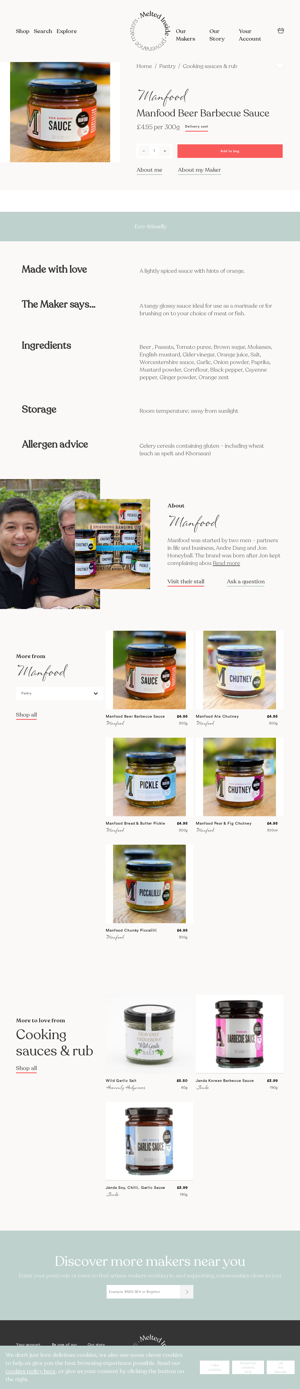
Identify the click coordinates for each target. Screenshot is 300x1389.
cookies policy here (30, 1371)
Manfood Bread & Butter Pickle (135, 823)
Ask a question (246, 581)
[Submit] (186, 1292)
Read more (226, 563)
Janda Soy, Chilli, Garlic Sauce (135, 1188)
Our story (96, 1345)
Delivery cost (196, 126)
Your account (28, 1345)
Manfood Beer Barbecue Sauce (135, 716)
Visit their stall (185, 581)
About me (149, 170)
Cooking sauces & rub (210, 66)
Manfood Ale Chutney (217, 716)
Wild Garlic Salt (121, 1081)
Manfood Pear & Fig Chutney (224, 823)
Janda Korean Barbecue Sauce (225, 1081)
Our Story (217, 35)
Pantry (168, 66)
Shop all (26, 715)
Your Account (250, 35)
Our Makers (185, 35)
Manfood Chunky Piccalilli (131, 930)
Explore (67, 31)
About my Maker (199, 170)
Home (145, 66)
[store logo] (150, 31)
